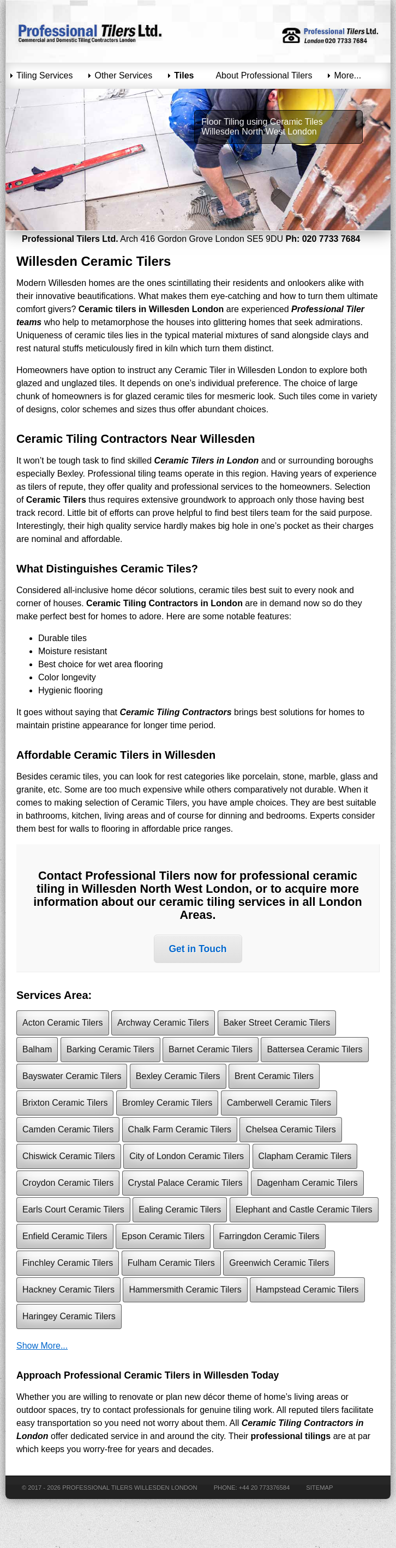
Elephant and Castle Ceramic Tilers (304, 1209)
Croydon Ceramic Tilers (67, 1182)
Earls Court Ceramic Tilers (73, 1209)
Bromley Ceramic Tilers (167, 1102)
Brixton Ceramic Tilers (64, 1102)
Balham (37, 1049)
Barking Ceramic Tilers (110, 1049)
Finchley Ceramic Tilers (67, 1262)
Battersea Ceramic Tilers (314, 1049)
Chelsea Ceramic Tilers (290, 1129)
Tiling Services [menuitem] (44, 75)
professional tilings (291, 1436)
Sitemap (319, 1487)
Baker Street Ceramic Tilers (277, 1022)
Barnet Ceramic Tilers (211, 1049)
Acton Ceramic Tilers (62, 1022)
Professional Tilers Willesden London (129, 1487)
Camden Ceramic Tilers (67, 1129)
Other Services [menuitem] (123, 75)
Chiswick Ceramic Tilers (68, 1156)
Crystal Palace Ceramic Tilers (185, 1182)
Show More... (42, 1345)
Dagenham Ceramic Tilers (307, 1182)
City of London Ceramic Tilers (186, 1156)
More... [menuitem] (347, 75)
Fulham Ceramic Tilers (171, 1262)
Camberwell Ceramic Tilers (279, 1102)
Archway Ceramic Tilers (163, 1022)
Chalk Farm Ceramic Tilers (179, 1129)
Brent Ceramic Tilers (274, 1076)
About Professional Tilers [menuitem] (263, 75)
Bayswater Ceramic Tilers (71, 1076)
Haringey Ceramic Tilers (69, 1316)
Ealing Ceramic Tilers (180, 1209)
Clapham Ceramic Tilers (305, 1156)
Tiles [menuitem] (184, 75)
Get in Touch (197, 948)
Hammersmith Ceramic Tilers (185, 1289)
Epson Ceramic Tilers (163, 1236)
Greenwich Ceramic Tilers (279, 1262)
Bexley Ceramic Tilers (178, 1076)
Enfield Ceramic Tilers (64, 1236)
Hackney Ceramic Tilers (68, 1289)
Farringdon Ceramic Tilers (269, 1236)
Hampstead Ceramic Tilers (307, 1289)
